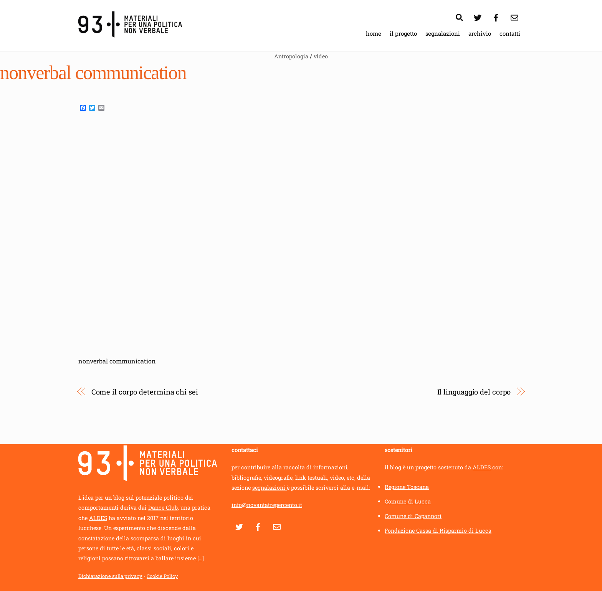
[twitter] (477, 16)
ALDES (98, 518)
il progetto (403, 33)
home (373, 33)
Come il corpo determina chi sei (144, 391)
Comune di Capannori (413, 516)
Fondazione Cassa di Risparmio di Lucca (438, 530)
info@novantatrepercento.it (267, 504)
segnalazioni (442, 33)
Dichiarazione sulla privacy (110, 576)
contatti (509, 33)
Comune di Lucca (408, 501)
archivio (479, 33)
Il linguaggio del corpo (474, 391)
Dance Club (163, 508)
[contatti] (514, 16)
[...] (200, 558)
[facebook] (496, 16)
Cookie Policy (162, 576)
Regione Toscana (407, 486)
